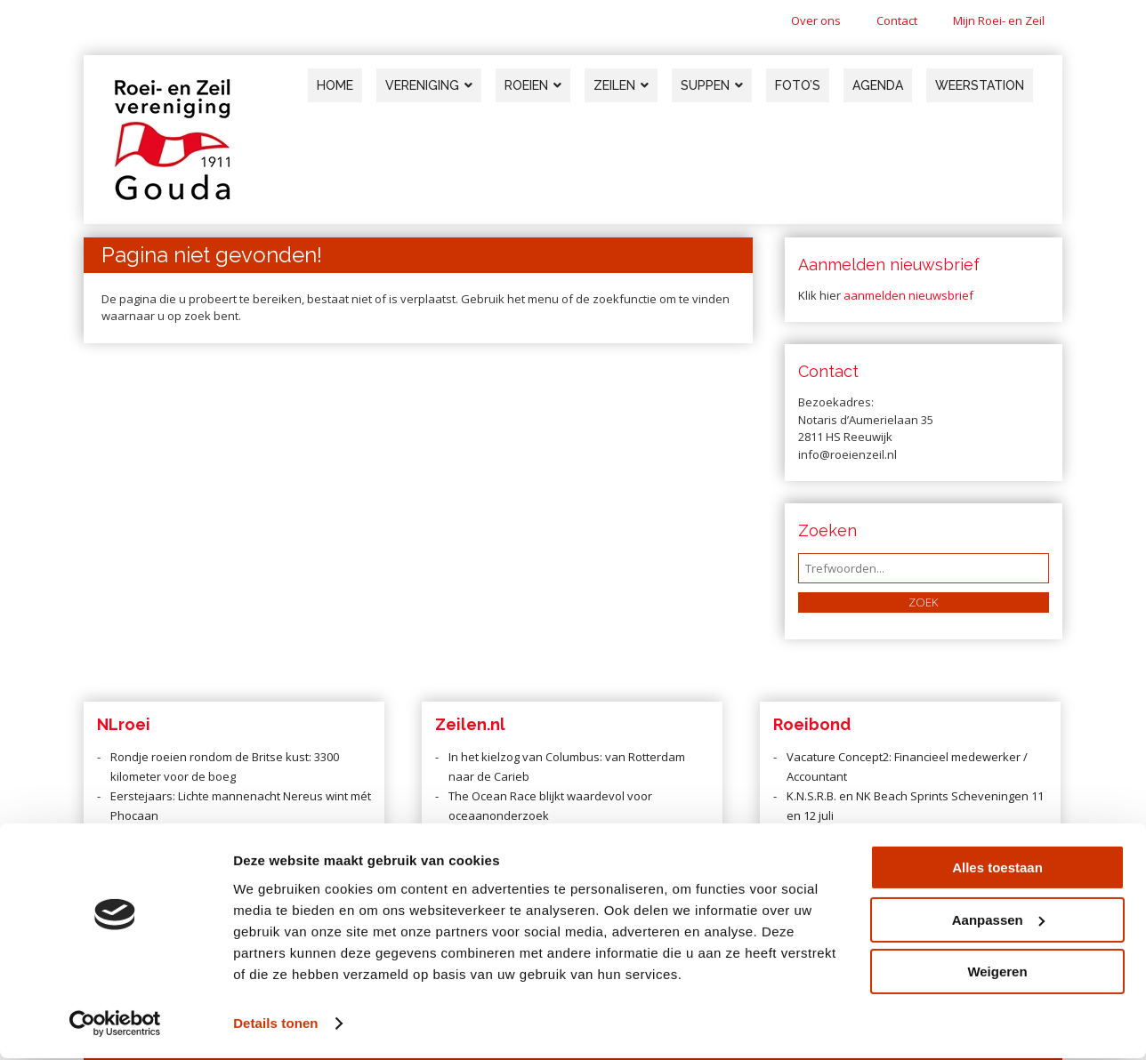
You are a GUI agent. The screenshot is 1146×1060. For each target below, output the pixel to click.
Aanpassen (998, 921)
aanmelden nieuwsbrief (908, 295)
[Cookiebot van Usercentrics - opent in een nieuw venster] (115, 1025)
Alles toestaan (997, 870)
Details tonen (275, 1024)
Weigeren (997, 974)
